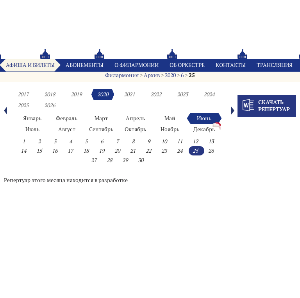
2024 (209, 94)
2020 (170, 75)
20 (117, 150)
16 (54, 150)
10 (164, 141)
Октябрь (135, 129)
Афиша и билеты (30, 65)
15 (39, 150)
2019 (76, 94)
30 (140, 160)
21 (133, 150)
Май (169, 118)
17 (70, 150)
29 (125, 160)
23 (164, 150)
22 (148, 150)
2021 (129, 94)
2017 (23, 94)
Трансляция (275, 65)
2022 (155, 94)
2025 (23, 105)
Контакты (231, 65)
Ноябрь (170, 129)
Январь (32, 118)
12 (195, 141)
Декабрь (204, 129)
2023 (182, 94)
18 (86, 150)
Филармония (122, 75)
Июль (32, 129)
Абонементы (85, 65)
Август (66, 129)
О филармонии (136, 65)
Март (101, 118)
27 (93, 160)
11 (179, 141)
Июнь (204, 118)
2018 (49, 94)
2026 (49, 105)
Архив (152, 75)
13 (211, 141)
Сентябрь (101, 129)
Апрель (135, 118)
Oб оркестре (187, 65)
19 (101, 150)
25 (192, 75)
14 (23, 150)
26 (211, 150)
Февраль (66, 118)
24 (179, 150)
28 (109, 160)
